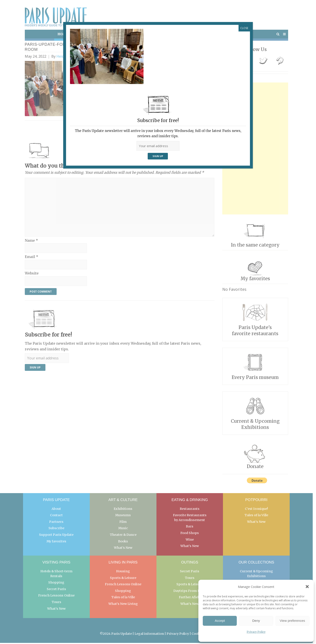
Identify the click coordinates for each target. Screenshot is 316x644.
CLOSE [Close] (244, 28)
